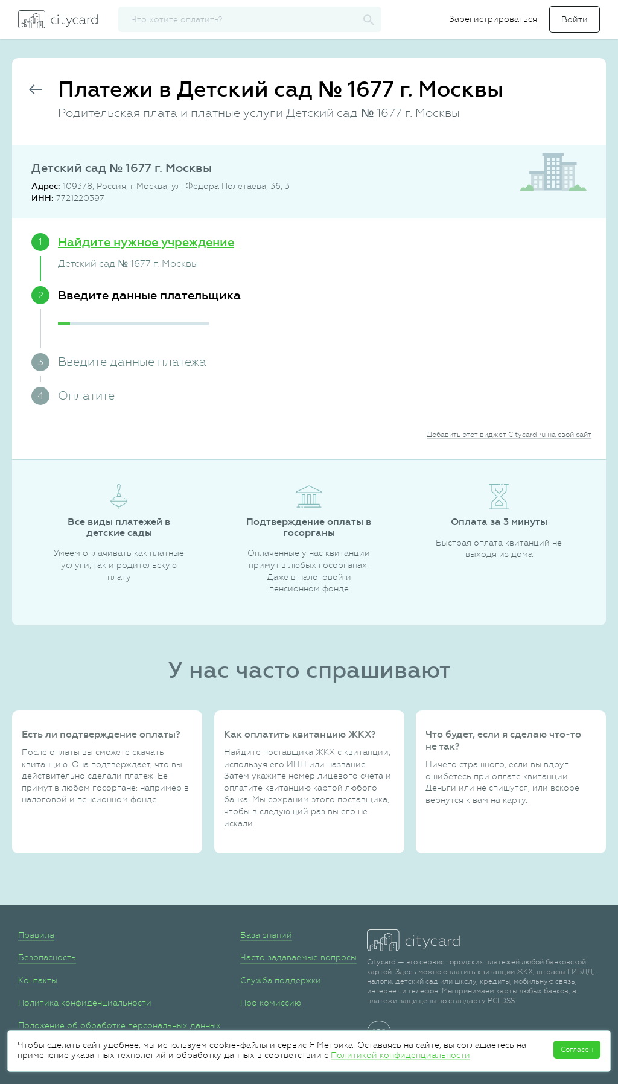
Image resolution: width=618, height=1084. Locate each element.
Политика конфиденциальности (84, 1002)
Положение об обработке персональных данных (119, 1025)
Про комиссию (270, 1002)
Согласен (577, 1049)
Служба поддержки (280, 980)
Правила (36, 935)
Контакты (37, 980)
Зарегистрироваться (493, 19)
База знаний (266, 935)
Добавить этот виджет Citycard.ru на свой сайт (509, 434)
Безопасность (47, 957)
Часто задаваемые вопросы (298, 957)
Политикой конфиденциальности (400, 1055)
